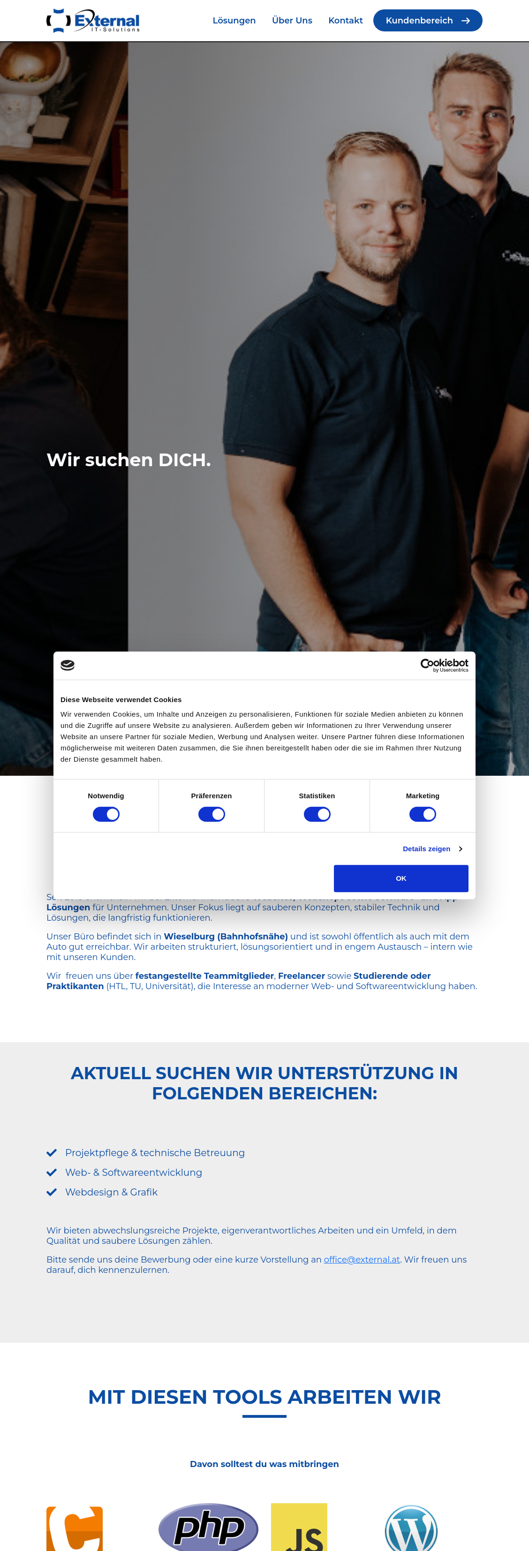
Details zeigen (426, 849)
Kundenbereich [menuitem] (419, 20)
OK (401, 878)
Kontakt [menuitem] (345, 20)
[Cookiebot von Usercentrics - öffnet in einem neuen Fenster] (427, 665)
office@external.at (362, 1260)
